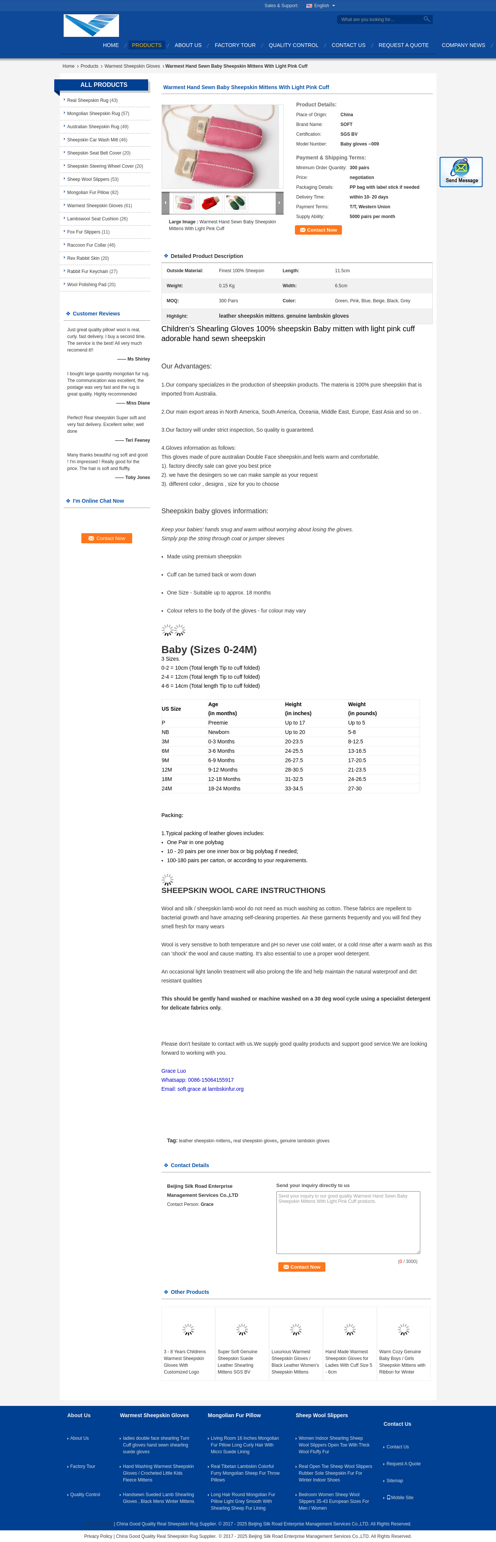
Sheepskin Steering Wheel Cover (100, 166)
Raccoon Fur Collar (86, 245)
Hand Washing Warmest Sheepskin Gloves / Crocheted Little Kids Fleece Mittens (158, 1473)
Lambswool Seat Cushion (93, 218)
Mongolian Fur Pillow (88, 192)
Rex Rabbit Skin (83, 258)
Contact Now (322, 230)
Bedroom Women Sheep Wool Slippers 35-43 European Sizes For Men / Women (334, 1501)
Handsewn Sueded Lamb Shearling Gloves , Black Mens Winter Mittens (158, 1498)
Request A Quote (404, 45)
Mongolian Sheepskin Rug (93, 113)
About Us (188, 45)
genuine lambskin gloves (305, 1140)
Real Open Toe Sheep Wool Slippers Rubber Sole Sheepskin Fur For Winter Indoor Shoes (335, 1473)
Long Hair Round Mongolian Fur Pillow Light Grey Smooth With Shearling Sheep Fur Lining (243, 1501)
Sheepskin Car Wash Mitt (92, 140)
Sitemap (394, 1480)
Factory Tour (235, 45)
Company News (463, 45)
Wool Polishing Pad (87, 284)
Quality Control (294, 45)
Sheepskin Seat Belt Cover (94, 153)
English (324, 5)
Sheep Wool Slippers (88, 179)
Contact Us (349, 45)
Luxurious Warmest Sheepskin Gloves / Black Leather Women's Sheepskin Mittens (295, 1362)
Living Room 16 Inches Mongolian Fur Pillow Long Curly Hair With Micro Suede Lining (245, 1445)
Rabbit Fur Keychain (87, 271)
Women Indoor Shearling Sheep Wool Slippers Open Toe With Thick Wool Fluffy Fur (334, 1445)
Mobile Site (399, 1497)
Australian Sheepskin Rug (93, 126)
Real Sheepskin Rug (87, 100)
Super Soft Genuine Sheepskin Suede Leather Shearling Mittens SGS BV (237, 1362)
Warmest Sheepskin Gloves (132, 66)
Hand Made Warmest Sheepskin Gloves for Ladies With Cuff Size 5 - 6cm (348, 1362)
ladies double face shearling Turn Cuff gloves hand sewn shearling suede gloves (156, 1445)
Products (147, 45)
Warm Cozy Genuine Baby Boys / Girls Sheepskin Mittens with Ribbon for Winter (402, 1362)
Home (111, 45)
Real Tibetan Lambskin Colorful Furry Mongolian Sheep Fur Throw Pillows (245, 1473)
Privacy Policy (98, 1524)
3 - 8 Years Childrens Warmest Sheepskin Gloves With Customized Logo (185, 1362)
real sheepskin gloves (255, 1140)
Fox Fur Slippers (84, 232)
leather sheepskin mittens (204, 1140)
